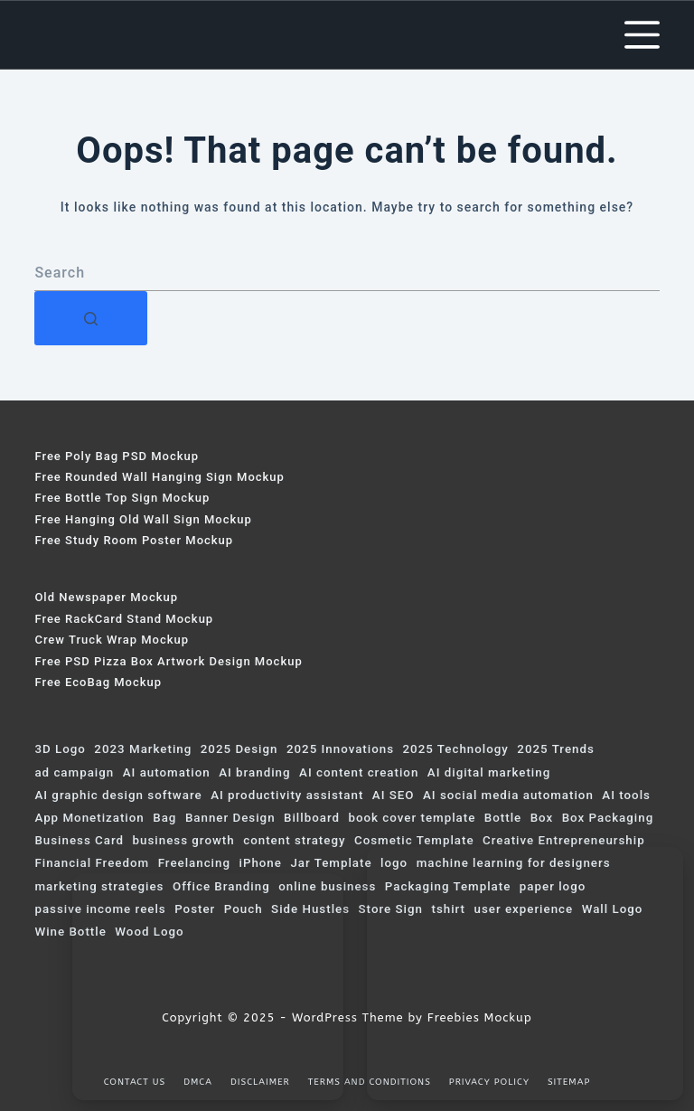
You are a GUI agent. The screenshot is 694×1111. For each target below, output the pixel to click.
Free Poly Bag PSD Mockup (116, 456)
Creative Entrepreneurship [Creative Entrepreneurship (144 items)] (564, 840)
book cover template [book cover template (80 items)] (411, 817)
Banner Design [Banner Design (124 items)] (230, 817)
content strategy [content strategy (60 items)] (294, 840)
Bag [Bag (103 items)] (164, 817)
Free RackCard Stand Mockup (123, 619)
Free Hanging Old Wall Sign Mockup (142, 519)
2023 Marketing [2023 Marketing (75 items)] (143, 749)
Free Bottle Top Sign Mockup (122, 497)
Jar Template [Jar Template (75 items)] (330, 863)
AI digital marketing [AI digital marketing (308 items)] (488, 772)
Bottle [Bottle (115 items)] (502, 817)
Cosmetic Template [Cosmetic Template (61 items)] (414, 840)
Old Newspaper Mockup (106, 597)
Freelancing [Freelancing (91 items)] (194, 863)
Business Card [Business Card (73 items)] (79, 840)
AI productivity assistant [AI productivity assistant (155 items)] (287, 795)
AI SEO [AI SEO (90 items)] (393, 795)
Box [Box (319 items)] (542, 817)
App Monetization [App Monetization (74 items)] (89, 817)
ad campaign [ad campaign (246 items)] (74, 772)
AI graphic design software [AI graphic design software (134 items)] (118, 795)
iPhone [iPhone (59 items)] (260, 863)
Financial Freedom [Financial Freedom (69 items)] (91, 863)
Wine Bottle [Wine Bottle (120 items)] (70, 931)
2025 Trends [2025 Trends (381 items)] (555, 749)
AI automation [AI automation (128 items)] (167, 772)
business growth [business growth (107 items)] (184, 840)
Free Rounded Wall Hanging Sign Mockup (159, 477)
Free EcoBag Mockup (98, 682)
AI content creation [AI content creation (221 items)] (358, 772)
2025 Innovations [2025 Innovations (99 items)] (340, 749)
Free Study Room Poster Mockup (133, 540)
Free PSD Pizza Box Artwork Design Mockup (168, 661)
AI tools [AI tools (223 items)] (626, 795)
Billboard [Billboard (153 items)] (312, 817)
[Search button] (90, 318)
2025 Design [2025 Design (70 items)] (239, 749)
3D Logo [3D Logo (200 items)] (59, 749)
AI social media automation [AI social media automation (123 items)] (508, 795)
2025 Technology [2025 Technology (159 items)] (456, 749)
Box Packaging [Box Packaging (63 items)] (608, 817)
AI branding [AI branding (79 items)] (254, 772)
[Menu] (642, 34)
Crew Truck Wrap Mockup (111, 639)
